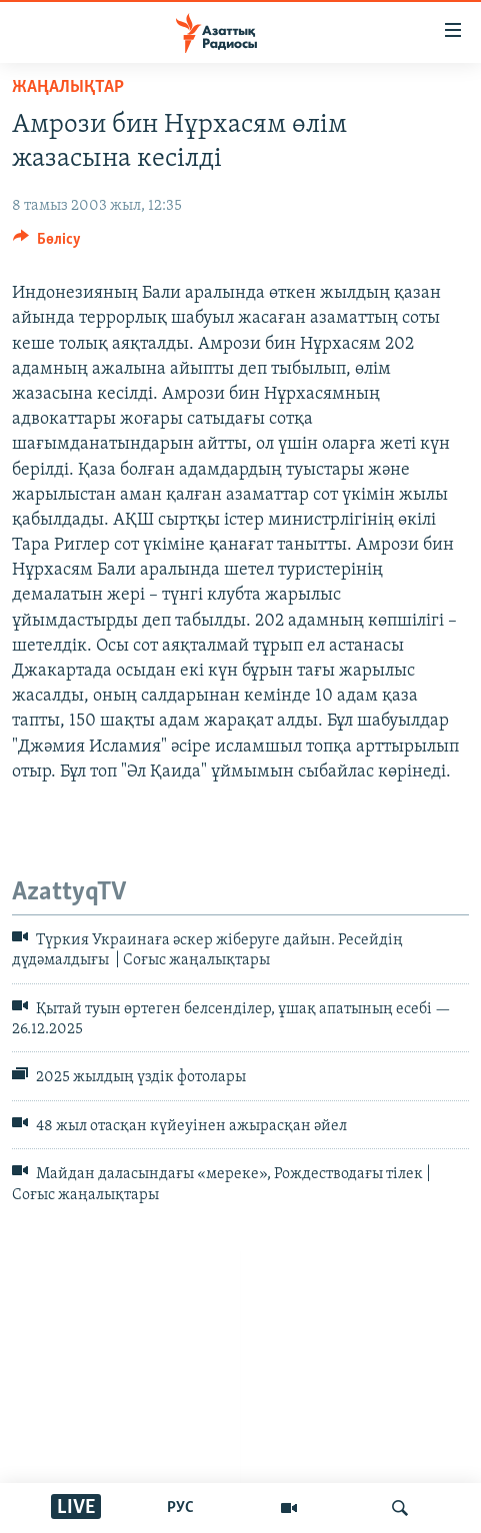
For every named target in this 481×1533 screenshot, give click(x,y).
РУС (180, 1508)
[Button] (47, 244)
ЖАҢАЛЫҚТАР (68, 87)
